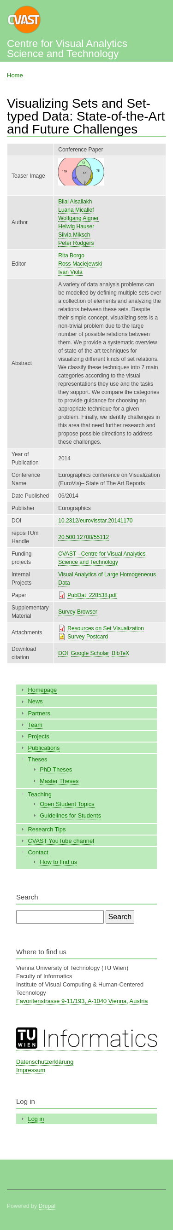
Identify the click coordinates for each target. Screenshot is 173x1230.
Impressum (30, 1070)
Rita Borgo (71, 255)
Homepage (42, 689)
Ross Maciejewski (80, 264)
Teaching (40, 794)
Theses (38, 759)
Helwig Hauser (76, 226)
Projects (38, 736)
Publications (44, 747)
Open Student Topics (67, 804)
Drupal (47, 1206)
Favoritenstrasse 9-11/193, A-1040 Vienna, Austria (82, 1001)
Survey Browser (77, 612)
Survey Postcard (87, 636)
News (35, 701)
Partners (39, 713)
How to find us (58, 862)
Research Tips (47, 829)
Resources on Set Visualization (105, 628)
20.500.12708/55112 (83, 537)
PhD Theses (56, 769)
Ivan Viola (70, 272)
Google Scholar (90, 653)
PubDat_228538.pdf (92, 595)
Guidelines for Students (70, 815)
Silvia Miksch (74, 235)
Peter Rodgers (76, 243)
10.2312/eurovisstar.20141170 (95, 520)
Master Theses (59, 780)
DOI (63, 653)
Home (15, 75)
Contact (38, 852)
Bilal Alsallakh (75, 201)
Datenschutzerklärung (44, 1061)
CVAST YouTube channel (61, 840)
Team (35, 724)
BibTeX (120, 653)
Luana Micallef (76, 210)
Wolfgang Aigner (78, 218)
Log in (36, 1118)
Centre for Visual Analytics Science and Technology (67, 48)
